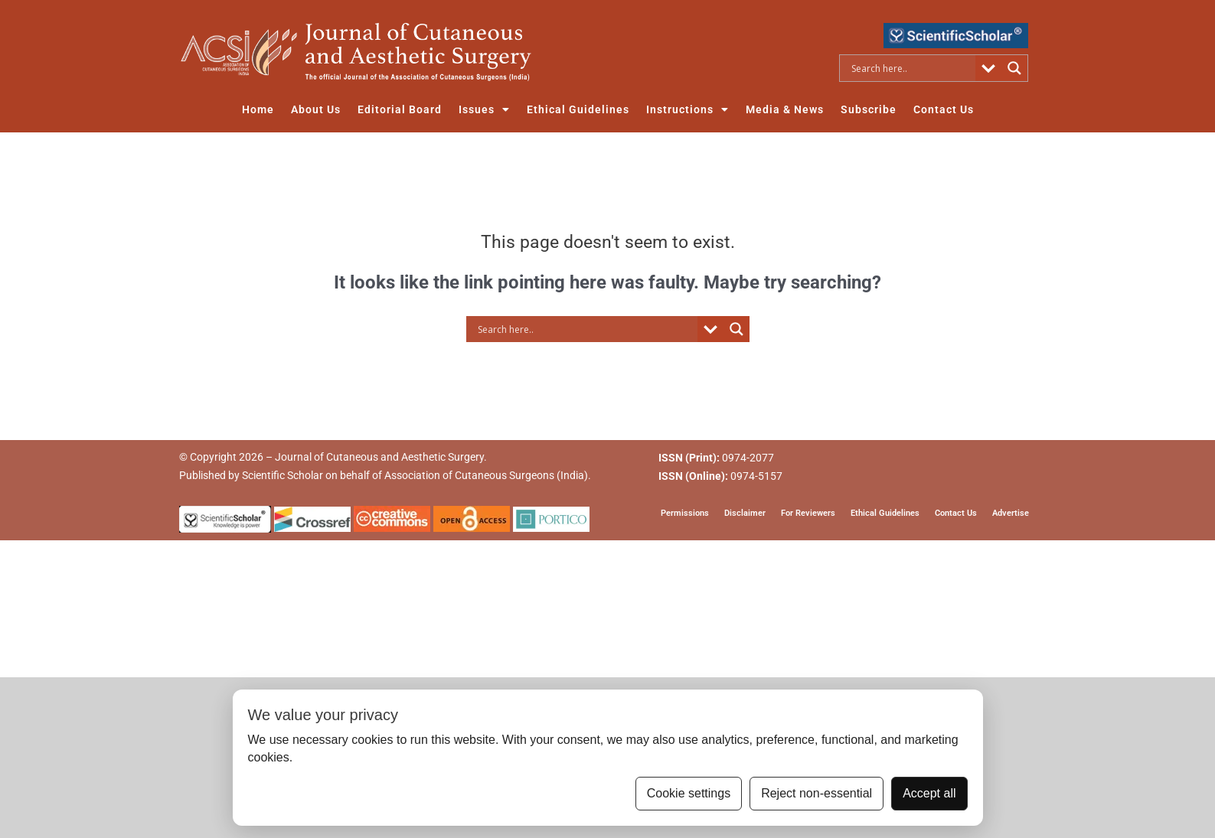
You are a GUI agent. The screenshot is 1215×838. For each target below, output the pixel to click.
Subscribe (869, 109)
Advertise (1010, 512)
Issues (484, 109)
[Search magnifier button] (1014, 68)
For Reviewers (808, 512)
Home (258, 109)
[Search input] (911, 68)
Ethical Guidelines (578, 109)
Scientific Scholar (282, 475)
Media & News (785, 109)
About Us (316, 109)
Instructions (687, 109)
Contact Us (943, 109)
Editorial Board (400, 109)
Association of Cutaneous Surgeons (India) (486, 475)
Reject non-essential (816, 793)
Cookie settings (688, 793)
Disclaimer (745, 512)
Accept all (929, 793)
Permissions (685, 512)
